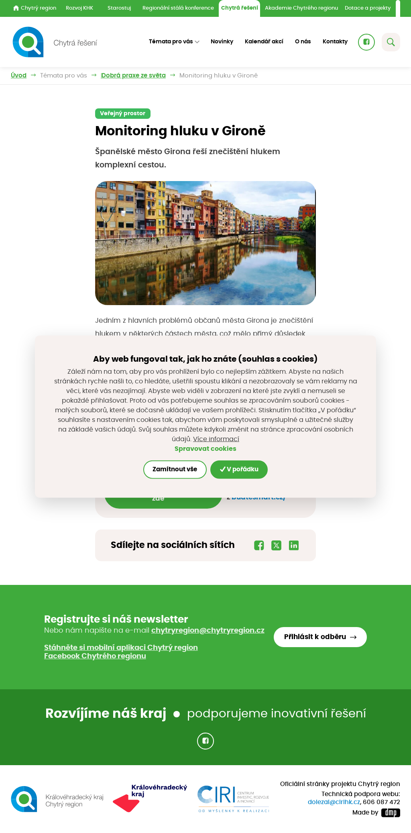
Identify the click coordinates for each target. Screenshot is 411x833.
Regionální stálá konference (178, 8)
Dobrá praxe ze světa (232, 76)
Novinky (222, 42)
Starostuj (119, 8)
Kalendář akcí (264, 42)
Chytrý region (34, 8)
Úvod (18, 76)
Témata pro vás (63, 76)
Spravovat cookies (205, 448)
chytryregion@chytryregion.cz (208, 630)
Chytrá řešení (239, 8)
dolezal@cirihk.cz (334, 802)
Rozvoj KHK (79, 8)
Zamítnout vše (175, 469)
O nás (303, 42)
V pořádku (239, 469)
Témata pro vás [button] (171, 42)
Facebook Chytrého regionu (95, 656)
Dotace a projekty (368, 8)
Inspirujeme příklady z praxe (144, 76)
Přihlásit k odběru (315, 637)
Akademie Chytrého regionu (301, 8)
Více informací (216, 439)
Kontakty (335, 42)
